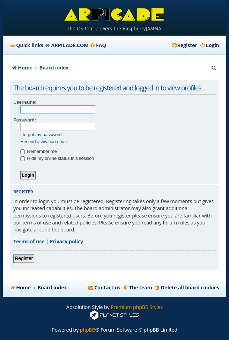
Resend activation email (43, 141)
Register (24, 258)
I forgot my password (40, 134)
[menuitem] (98, 45)
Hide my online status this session (57, 158)
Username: (24, 102)
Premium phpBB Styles (137, 307)
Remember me (38, 151)
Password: (24, 120)
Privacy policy (66, 241)
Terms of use (28, 241)
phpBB (87, 329)
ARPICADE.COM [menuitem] (70, 45)
